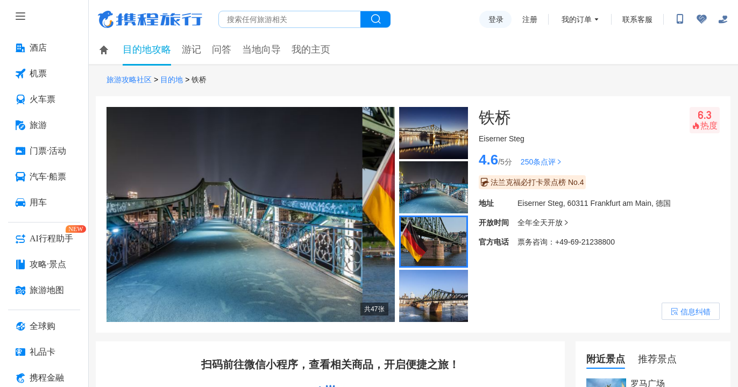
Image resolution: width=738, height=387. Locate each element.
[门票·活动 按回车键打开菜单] (44, 151)
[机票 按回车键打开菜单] (44, 73)
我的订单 (577, 19)
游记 (191, 49)
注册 (529, 19)
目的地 (171, 80)
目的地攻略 (147, 49)
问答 (221, 49)
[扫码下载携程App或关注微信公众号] (680, 19)
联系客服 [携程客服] (637, 19)
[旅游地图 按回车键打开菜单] (44, 290)
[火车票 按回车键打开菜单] (44, 99)
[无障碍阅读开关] (701, 19)
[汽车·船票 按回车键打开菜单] (44, 177)
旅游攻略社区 (129, 80)
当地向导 (261, 49)
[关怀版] (723, 19)
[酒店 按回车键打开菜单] (44, 48)
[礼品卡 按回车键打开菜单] (44, 352)
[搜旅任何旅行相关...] (289, 19)
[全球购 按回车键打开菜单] (44, 326)
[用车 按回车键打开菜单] (44, 202)
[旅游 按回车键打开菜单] (44, 125)
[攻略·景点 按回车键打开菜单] (44, 264)
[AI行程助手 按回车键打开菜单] (44, 238)
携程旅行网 (150, 19)
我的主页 (311, 49)
